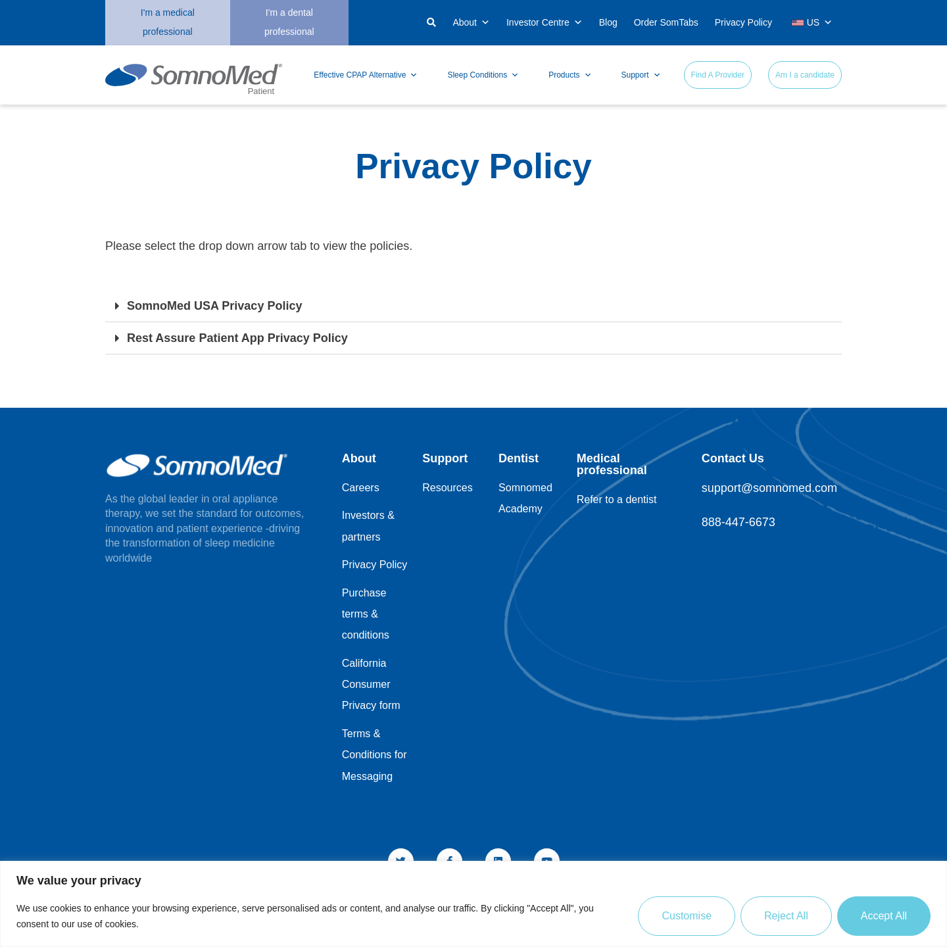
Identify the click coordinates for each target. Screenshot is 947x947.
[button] (364, 23)
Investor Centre (544, 22)
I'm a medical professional (168, 22)
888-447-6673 (738, 522)
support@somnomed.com (769, 488)
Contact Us (733, 458)
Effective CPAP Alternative (366, 75)
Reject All (786, 915)
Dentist (518, 458)
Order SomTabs (666, 22)
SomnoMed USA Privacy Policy (214, 305)
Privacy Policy (743, 22)
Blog (608, 22)
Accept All (884, 915)
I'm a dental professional (289, 22)
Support (641, 75)
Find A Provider (717, 75)
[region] (473, 904)
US (812, 22)
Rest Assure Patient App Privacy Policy (237, 338)
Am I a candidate (805, 75)
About (471, 22)
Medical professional (612, 464)
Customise (687, 915)
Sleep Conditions (483, 75)
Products (569, 75)
